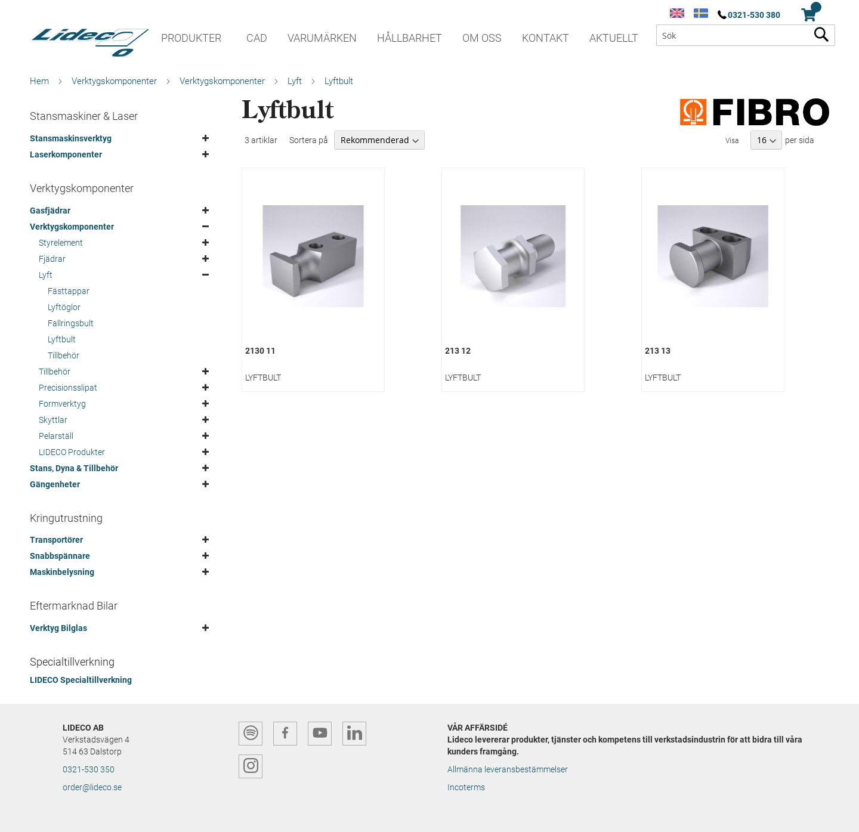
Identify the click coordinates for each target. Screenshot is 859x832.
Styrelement (61, 243)
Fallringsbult (71, 323)
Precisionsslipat (68, 387)
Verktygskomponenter (114, 81)
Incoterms (466, 787)
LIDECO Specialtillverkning (81, 680)
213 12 (458, 350)
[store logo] (89, 38)
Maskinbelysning (62, 572)
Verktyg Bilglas (58, 628)
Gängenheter (55, 484)
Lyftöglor (64, 307)
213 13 (657, 350)
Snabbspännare (60, 556)
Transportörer (56, 540)
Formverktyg (62, 404)
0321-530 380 (754, 15)
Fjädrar (52, 259)
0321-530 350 (89, 769)
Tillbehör (63, 355)
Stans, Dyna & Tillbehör (74, 468)
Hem (39, 81)
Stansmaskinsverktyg (71, 138)
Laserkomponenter (66, 154)
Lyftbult (62, 339)
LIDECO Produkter (72, 452)
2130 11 (260, 350)
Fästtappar (68, 291)
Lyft (295, 81)
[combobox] (745, 35)
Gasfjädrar (50, 210)
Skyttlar (53, 420)
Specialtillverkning (72, 661)
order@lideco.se (92, 787)
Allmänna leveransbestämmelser (507, 769)
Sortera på (308, 140)
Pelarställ (56, 436)
